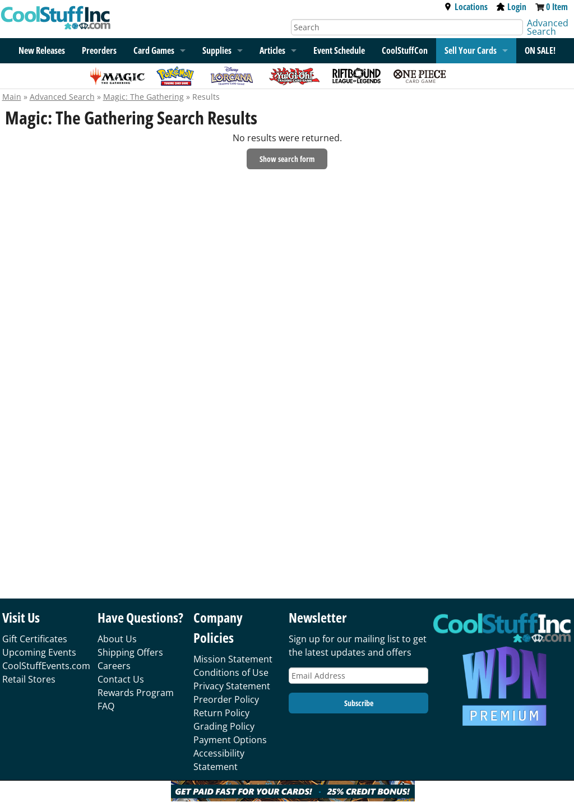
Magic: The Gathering (143, 96)
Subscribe (358, 703)
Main (11, 96)
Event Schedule (339, 50)
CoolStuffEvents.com (46, 666)
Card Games (153, 50)
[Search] (407, 27)
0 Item (557, 7)
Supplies (217, 50)
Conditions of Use (231, 672)
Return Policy (221, 713)
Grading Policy (223, 726)
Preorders (99, 50)
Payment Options (230, 740)
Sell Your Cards (471, 50)
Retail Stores (28, 679)
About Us (117, 639)
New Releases (41, 50)
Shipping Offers (130, 652)
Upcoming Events (39, 652)
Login (511, 7)
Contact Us (121, 679)
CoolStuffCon (405, 50)
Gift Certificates (34, 639)
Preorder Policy (226, 699)
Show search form (287, 159)
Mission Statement (232, 659)
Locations (466, 7)
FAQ (106, 706)
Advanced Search (547, 27)
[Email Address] (358, 675)
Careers (114, 666)
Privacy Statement (231, 686)
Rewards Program (136, 693)
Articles (272, 50)
